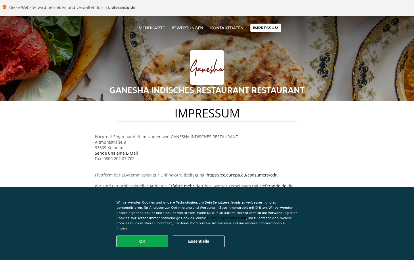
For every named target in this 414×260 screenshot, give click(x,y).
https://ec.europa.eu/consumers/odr (242, 175)
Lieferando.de (273, 186)
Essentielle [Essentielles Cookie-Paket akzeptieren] (198, 241)
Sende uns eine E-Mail (116, 153)
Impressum (266, 28)
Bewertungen (187, 28)
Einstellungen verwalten (226, 218)
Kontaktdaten (227, 28)
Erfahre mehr (181, 186)
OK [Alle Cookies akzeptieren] (142, 241)
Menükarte (152, 28)
